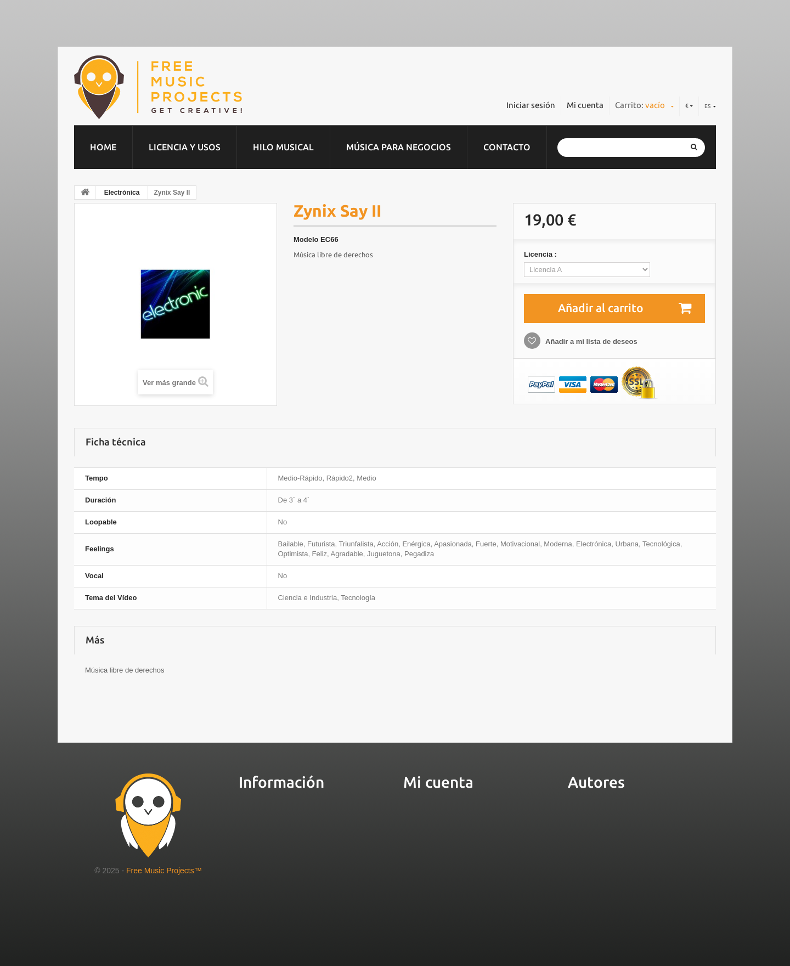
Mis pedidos (429, 819)
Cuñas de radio (271, 916)
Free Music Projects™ (164, 870)
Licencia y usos (185, 147)
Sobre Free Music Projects (295, 819)
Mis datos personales (449, 853)
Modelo (306, 239)
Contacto (507, 147)
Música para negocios (398, 147)
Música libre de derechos (333, 254)
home (103, 147)
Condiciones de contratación (300, 870)
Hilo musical (283, 147)
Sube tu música (600, 819)
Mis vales (423, 870)
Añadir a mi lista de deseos (590, 341)
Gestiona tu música (609, 836)
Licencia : (541, 254)
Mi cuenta (585, 105)
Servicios (258, 836)
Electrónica (122, 192)
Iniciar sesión (530, 105)
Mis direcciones (437, 836)
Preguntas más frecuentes (296, 853)
